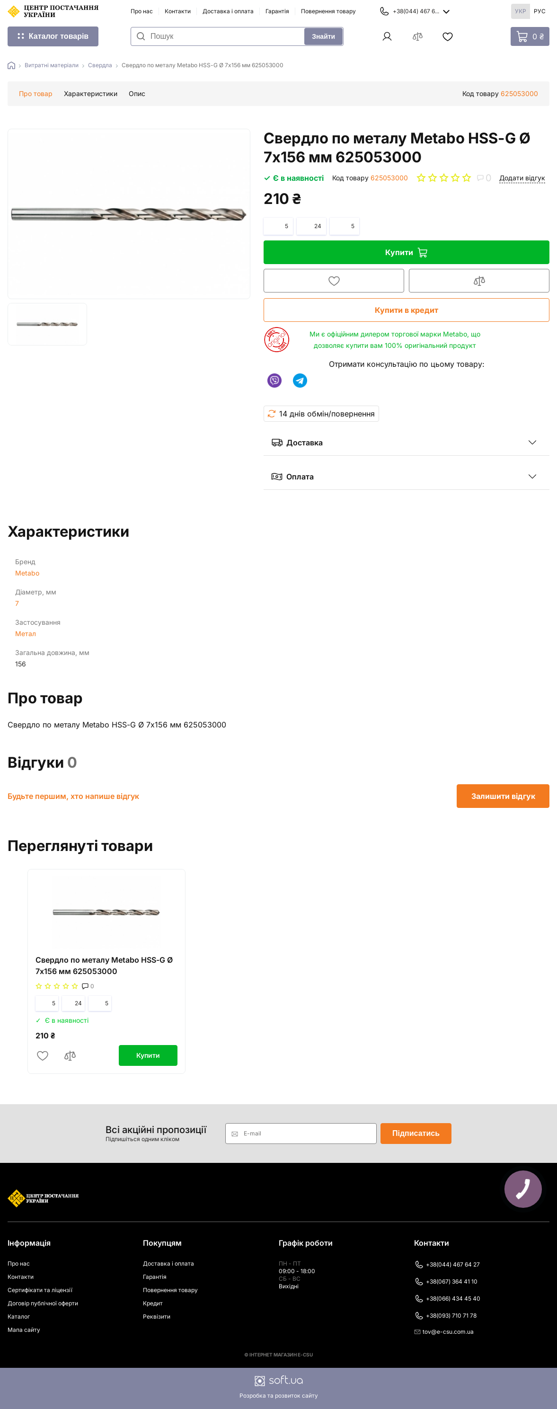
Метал (25, 633)
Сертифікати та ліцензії (40, 1290)
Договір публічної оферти (43, 1303)
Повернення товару (328, 11)
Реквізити (156, 1316)
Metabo (27, 573)
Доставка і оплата (228, 11)
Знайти (323, 36)
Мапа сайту (24, 1329)
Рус (540, 11)
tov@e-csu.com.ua (444, 1331)
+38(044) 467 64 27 (447, 1264)
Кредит (153, 1303)
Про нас (142, 11)
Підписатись (416, 1133)
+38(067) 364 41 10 (445, 1281)
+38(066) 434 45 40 (447, 1298)
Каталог (19, 1316)
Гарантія (277, 11)
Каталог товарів (58, 36)
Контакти (178, 11)
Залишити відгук (503, 796)
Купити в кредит (406, 310)
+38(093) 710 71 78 (445, 1315)
